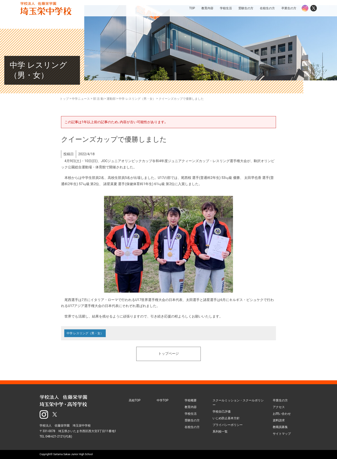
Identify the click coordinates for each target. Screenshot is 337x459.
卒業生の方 (280, 400)
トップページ (168, 354)
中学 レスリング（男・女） (85, 333)
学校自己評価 (222, 411)
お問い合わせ (282, 413)
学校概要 (191, 400)
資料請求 (279, 420)
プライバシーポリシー (228, 425)
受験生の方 (192, 420)
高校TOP (135, 400)
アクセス (279, 407)
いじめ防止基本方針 (226, 418)
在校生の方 (192, 427)
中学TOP (162, 400)
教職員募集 (280, 427)
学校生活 (191, 413)
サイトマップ (282, 433)
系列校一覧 (220, 431)
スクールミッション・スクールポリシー (238, 403)
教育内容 (191, 407)
